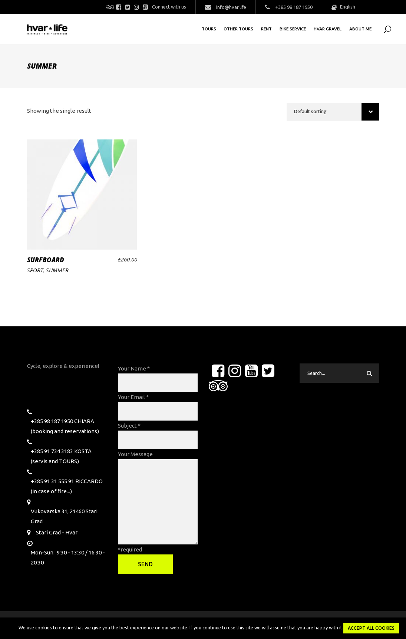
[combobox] (333, 112)
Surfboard (45, 260)
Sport (35, 270)
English (347, 6)
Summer (57, 270)
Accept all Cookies (371, 628)
